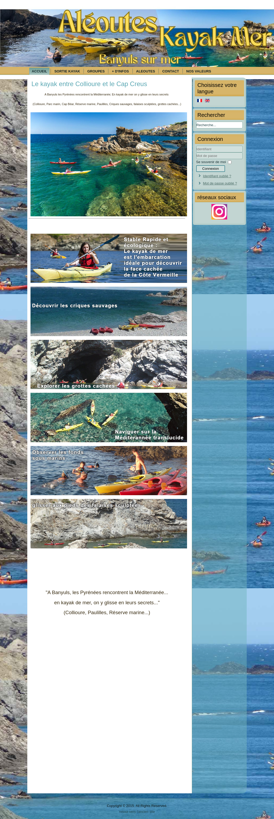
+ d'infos (120, 71)
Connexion (210, 169)
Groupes (96, 71)
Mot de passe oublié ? (220, 183)
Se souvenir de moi (211, 162)
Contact (170, 71)
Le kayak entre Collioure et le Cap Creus (89, 83)
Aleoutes (145, 71)
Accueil (39, 71)
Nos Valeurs (198, 71)
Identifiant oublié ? (217, 176)
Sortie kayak (67, 71)
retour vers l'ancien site (137, 812)
